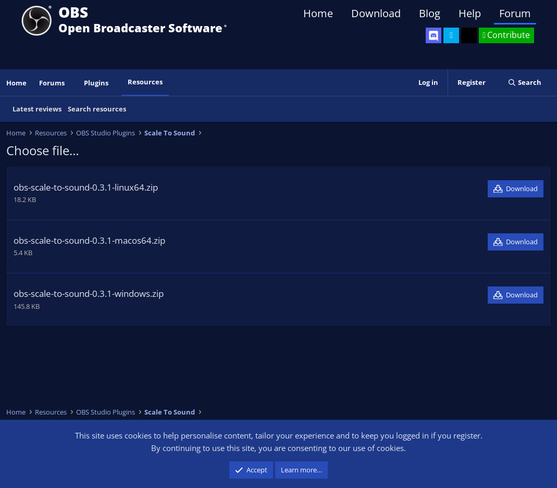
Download (376, 13)
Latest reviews (37, 109)
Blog (429, 13)
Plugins (96, 82)
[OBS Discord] (433, 35)
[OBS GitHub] (469, 35)
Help (470, 13)
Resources (145, 81)
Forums (52, 82)
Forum (515, 13)
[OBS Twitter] (451, 35)
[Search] (524, 82)
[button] (72, 83)
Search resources (97, 109)
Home (318, 13)
